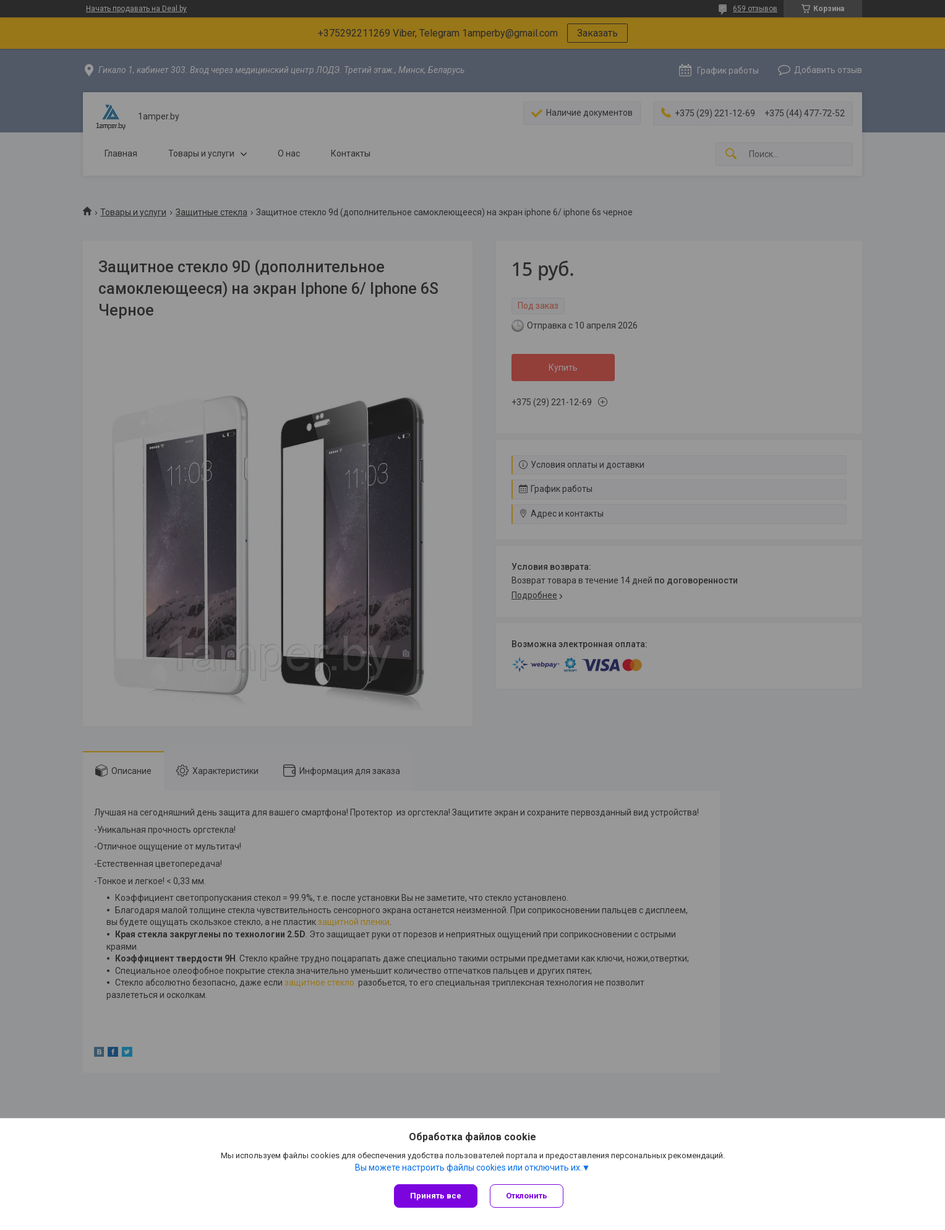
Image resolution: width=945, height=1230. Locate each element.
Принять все (435, 1195)
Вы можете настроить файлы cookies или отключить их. (468, 1167)
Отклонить (526, 1195)
